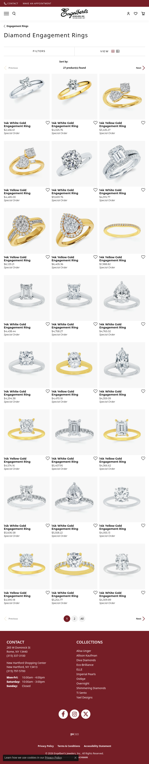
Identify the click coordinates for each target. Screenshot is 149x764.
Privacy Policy (46, 746)
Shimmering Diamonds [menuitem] (91, 688)
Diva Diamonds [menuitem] (86, 660)
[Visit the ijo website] (74, 734)
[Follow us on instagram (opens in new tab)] (74, 714)
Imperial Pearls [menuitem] (86, 674)
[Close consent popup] (75, 758)
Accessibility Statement (97, 746)
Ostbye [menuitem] (80, 679)
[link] (11, 3)
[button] (14, 13)
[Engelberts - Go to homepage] (74, 13)
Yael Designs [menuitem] (84, 697)
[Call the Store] (16, 655)
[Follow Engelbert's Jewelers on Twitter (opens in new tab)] (85, 714)
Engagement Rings (17, 26)
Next (138, 67)
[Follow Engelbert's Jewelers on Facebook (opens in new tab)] (63, 714)
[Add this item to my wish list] (46, 123)
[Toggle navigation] (6, 13)
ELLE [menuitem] (79, 669)
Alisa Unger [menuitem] (83, 651)
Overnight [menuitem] (82, 683)
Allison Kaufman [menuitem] (86, 655)
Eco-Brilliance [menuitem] (85, 665)
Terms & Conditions (69, 746)
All (82, 618)
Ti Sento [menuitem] (81, 693)
